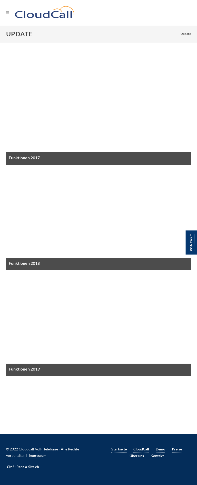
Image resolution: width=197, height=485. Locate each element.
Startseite (119, 449)
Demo (160, 449)
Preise (177, 449)
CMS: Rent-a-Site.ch (23, 467)
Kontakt (191, 242)
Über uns (137, 456)
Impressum (37, 455)
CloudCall (141, 449)
